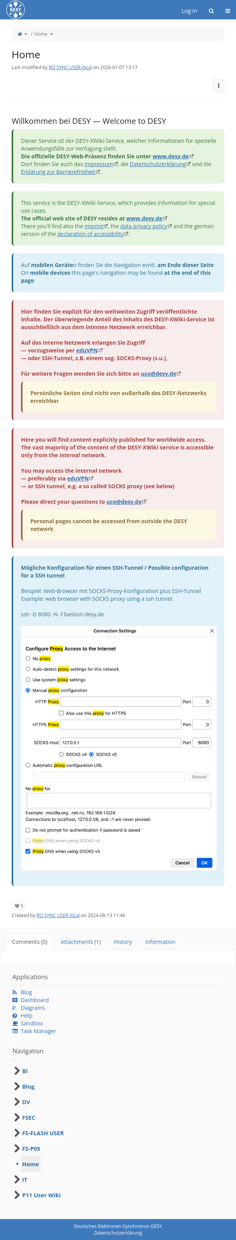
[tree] (118, 1133)
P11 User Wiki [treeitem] (41, 1195)
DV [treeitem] (26, 1102)
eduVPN (87, 350)
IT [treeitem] (24, 1179)
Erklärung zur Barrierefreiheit (58, 171)
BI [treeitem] (25, 1071)
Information (160, 941)
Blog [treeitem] (28, 1086)
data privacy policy (144, 226)
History (123, 941)
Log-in (189, 10)
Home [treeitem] (30, 1164)
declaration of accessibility (90, 234)
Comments (29, 941)
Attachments (81, 941)
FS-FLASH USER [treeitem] (43, 1133)
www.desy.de (170, 156)
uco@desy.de (159, 373)
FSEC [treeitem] (28, 1117)
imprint (93, 226)
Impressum (98, 164)
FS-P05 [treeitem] (31, 1148)
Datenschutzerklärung (158, 164)
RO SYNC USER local (70, 67)
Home (40, 34)
